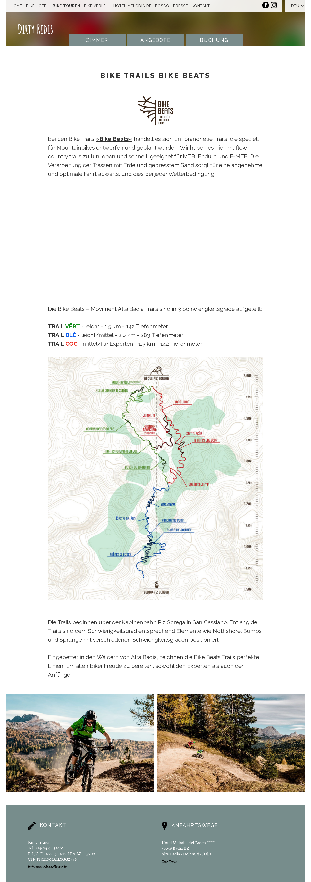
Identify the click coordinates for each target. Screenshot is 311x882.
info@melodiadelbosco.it (47, 867)
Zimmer (97, 40)
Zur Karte (169, 862)
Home (16, 6)
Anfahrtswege (195, 825)
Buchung (214, 40)
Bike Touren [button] (66, 6)
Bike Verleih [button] (97, 6)
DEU (297, 6)
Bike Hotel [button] (37, 6)
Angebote (155, 40)
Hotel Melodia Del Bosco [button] (141, 6)
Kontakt (201, 6)
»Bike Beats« (114, 138)
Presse (180, 6)
